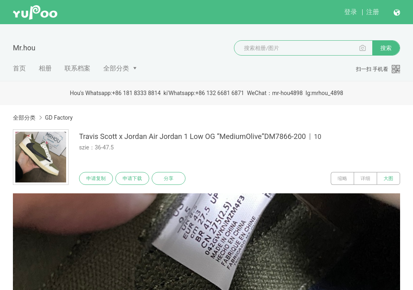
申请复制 (96, 178)
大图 (388, 178)
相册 (45, 68)
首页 (19, 68)
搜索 (386, 48)
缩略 (342, 178)
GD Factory (59, 117)
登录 (350, 12)
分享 (168, 178)
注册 (372, 12)
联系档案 (77, 68)
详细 (365, 178)
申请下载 (132, 178)
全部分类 (116, 68)
